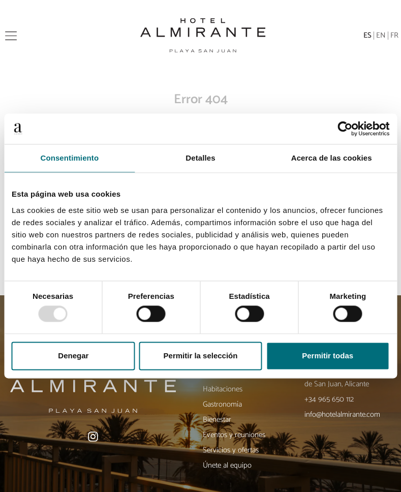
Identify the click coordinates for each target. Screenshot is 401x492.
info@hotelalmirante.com (342, 414)
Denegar (73, 355)
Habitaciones (222, 389)
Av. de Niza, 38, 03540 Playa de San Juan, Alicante (347, 378)
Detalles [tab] (200, 157)
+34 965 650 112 (329, 399)
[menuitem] (367, 36)
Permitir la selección (201, 355)
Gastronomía (222, 404)
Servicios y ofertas (231, 450)
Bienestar (217, 419)
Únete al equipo (227, 465)
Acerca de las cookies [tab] (331, 157)
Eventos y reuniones (234, 434)
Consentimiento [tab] (69, 157)
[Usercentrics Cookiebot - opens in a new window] (344, 128)
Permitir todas (327, 355)
